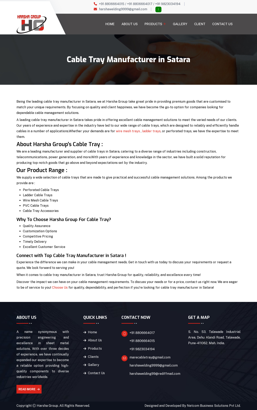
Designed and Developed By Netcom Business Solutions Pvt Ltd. (193, 406)
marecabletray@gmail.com (150, 357)
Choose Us (60, 287)
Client (199, 24)
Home (110, 24)
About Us (129, 24)
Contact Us (222, 24)
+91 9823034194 (168, 4)
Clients (93, 357)
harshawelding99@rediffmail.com (155, 374)
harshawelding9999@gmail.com (123, 9)
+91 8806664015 (111, 4)
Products (153, 24)
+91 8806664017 (139, 4)
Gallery (180, 24)
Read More (29, 389)
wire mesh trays (128, 131)
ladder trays (151, 131)
